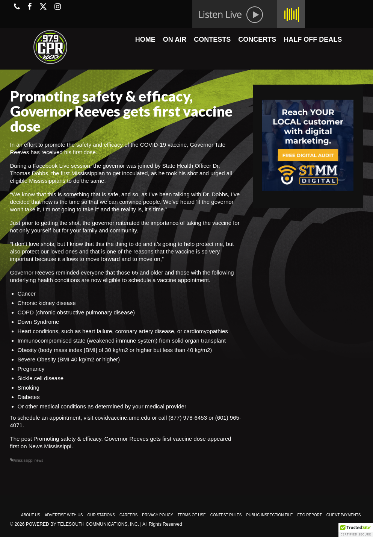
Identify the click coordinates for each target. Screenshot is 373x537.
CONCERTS (257, 39)
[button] (355, 530)
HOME (145, 39)
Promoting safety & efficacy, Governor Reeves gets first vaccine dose (119, 438)
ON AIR (174, 39)
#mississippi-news (28, 460)
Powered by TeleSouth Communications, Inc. (82, 524)
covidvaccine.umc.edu (122, 417)
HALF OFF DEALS (313, 39)
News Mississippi (50, 446)
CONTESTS (212, 39)
